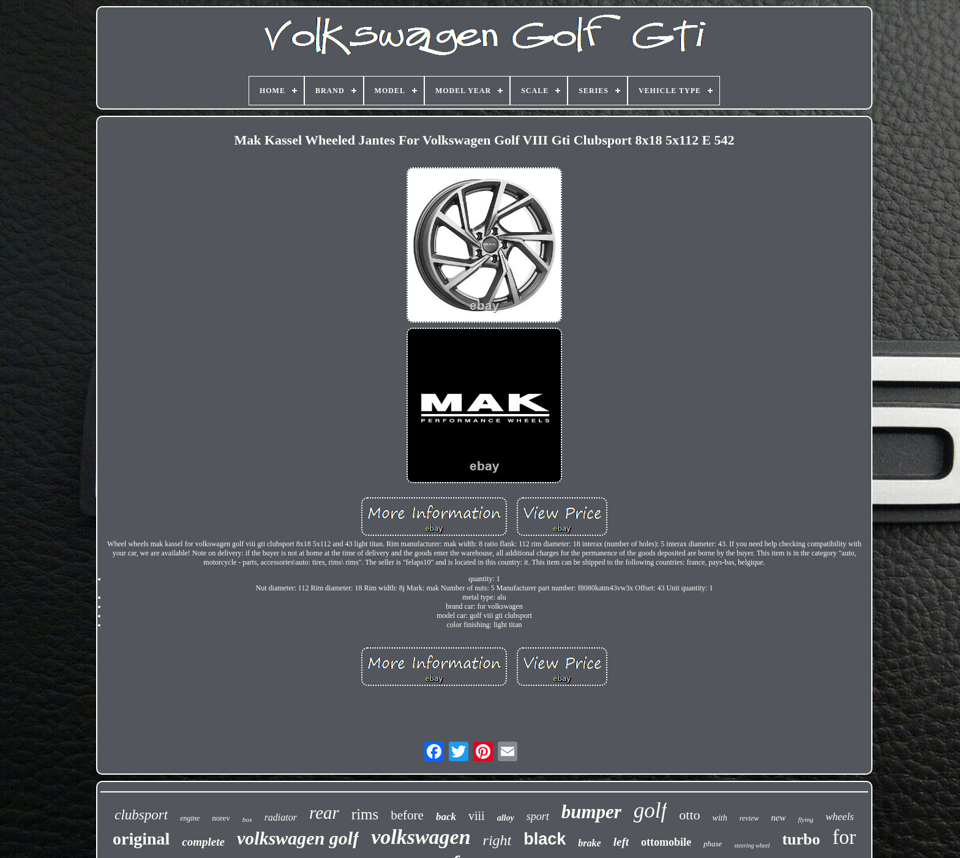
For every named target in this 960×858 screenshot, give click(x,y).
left (621, 841)
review (749, 818)
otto (689, 814)
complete (203, 841)
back (446, 816)
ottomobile (666, 842)
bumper (591, 811)
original (141, 838)
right (497, 840)
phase (712, 843)
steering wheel (752, 845)
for (844, 837)
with (720, 817)
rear (324, 812)
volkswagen (420, 837)
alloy (505, 817)
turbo (801, 839)
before (407, 815)
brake (589, 843)
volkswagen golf (298, 838)
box (247, 819)
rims (364, 814)
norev (221, 817)
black (544, 839)
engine (190, 818)
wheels (839, 816)
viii (476, 815)
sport (538, 816)
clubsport (141, 814)
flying (805, 819)
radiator (280, 817)
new (778, 817)
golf (650, 810)
